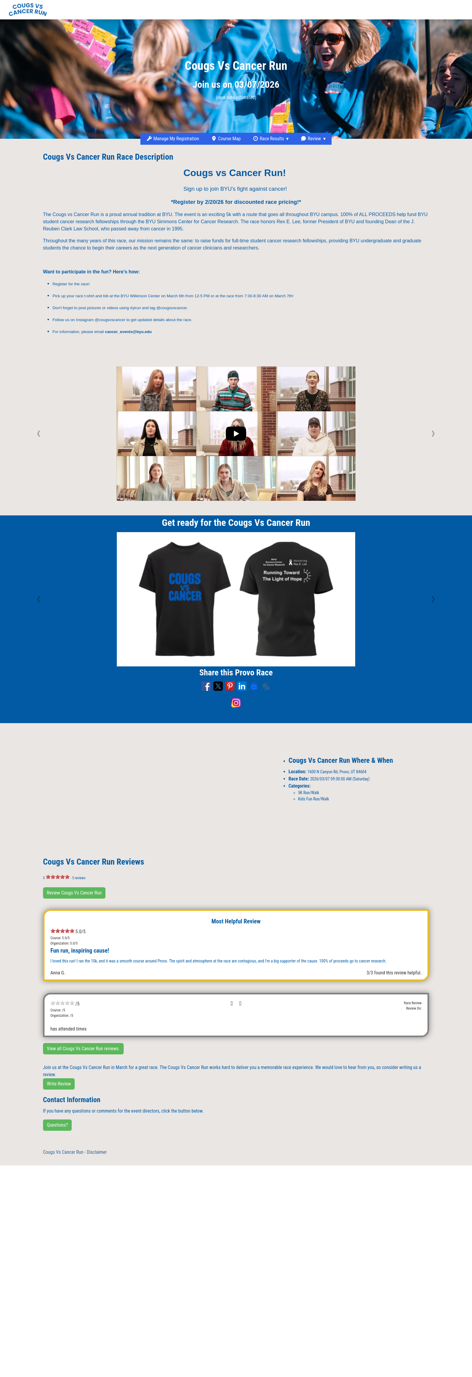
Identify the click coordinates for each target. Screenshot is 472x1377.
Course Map (226, 138)
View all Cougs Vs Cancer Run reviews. (83, 1048)
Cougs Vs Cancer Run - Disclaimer (75, 1152)
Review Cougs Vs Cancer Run (74, 893)
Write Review (59, 1084)
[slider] (58, 876)
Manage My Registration (172, 138)
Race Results (268, 138)
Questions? (57, 1125)
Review (311, 138)
